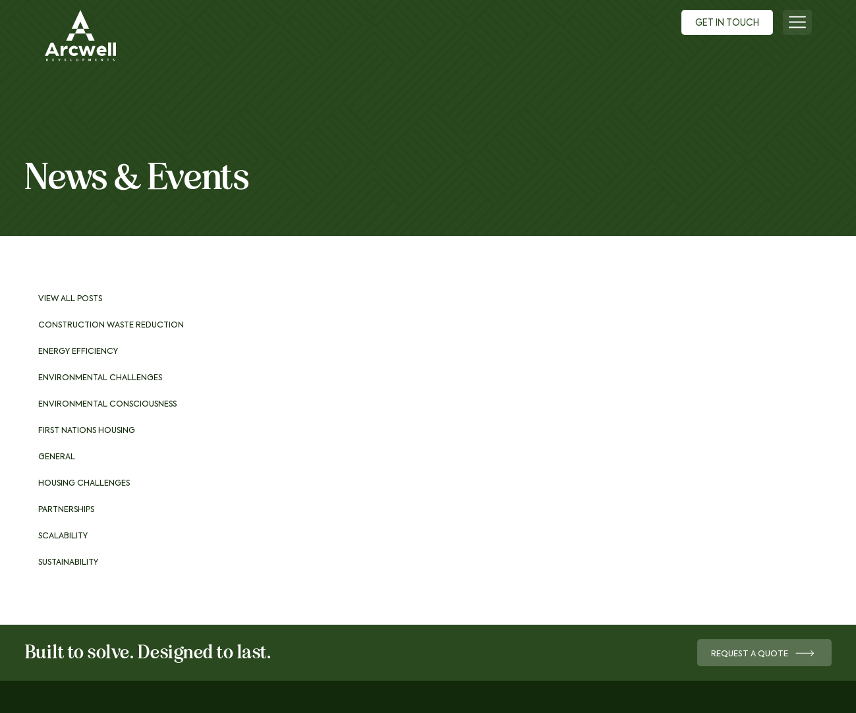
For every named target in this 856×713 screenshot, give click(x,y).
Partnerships (66, 510)
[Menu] (797, 22)
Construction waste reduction (111, 325)
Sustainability (68, 563)
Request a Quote (759, 654)
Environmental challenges (100, 378)
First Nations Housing (86, 431)
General (56, 457)
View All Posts (70, 299)
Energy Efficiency (78, 352)
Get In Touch (722, 23)
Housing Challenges (84, 484)
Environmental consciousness (107, 405)
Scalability (63, 536)
